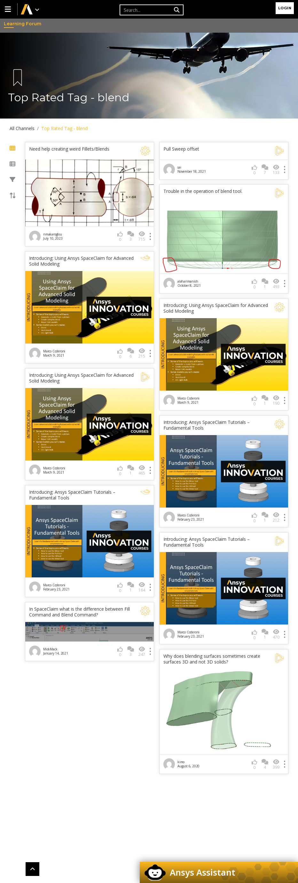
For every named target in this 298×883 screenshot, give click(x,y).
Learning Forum (10, 24)
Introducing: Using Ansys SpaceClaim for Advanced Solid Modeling (81, 261)
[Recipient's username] (145, 10)
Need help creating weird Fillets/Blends (69, 149)
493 (276, 283)
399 (276, 764)
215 (141, 353)
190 (276, 400)
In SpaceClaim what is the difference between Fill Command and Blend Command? (79, 612)
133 (276, 169)
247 (141, 651)
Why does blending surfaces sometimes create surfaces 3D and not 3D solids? (211, 659)
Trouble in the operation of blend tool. (202, 191)
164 (141, 587)
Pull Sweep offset (181, 149)
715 (141, 236)
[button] (8, 9)
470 (276, 634)
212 (276, 517)
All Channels (22, 128)
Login (285, 8)
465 (141, 470)
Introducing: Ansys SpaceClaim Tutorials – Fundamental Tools (206, 425)
